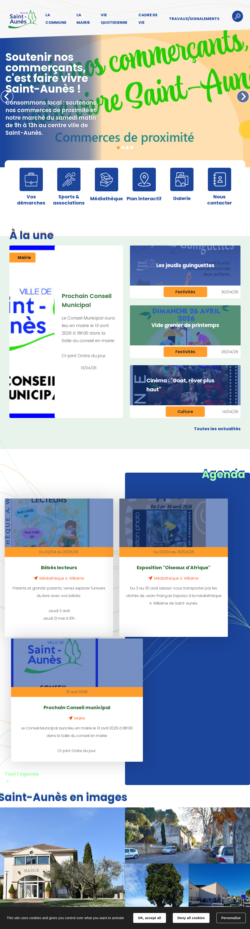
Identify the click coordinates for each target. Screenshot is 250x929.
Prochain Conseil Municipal (87, 300)
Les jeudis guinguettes (185, 265)
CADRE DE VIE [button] (145, 18)
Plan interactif (144, 199)
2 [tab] (122, 147)
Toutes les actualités (217, 429)
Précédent (7, 96)
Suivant (243, 96)
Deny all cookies (191, 918)
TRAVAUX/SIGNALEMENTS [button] (191, 18)
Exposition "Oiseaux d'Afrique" (119, 563)
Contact (84, 902)
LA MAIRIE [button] (82, 18)
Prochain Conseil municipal (197, 563)
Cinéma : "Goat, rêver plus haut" (180, 385)
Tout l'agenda (22, 648)
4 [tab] (131, 147)
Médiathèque (106, 199)
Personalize (231, 918)
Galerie (182, 198)
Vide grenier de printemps (185, 325)
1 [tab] (118, 147)
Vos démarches (31, 200)
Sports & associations (69, 200)
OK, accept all (149, 918)
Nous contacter (219, 200)
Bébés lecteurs (41, 559)
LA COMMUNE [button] (55, 18)
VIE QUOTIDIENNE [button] (112, 18)
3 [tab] (127, 147)
